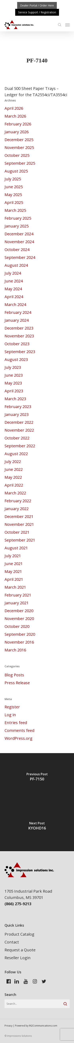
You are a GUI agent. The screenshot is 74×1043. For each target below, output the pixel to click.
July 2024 (13, 273)
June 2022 (14, 469)
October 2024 (17, 249)
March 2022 (15, 493)
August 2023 (16, 359)
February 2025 (18, 218)
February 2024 (18, 312)
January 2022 (17, 508)
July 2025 (13, 179)
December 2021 (19, 516)
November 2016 (19, 642)
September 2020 (20, 634)
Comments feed (19, 730)
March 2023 (15, 398)
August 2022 (16, 453)
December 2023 (19, 328)
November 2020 (19, 618)
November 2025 (19, 147)
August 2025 (16, 171)
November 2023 (19, 336)
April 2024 (14, 296)
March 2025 (15, 210)
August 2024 (16, 265)
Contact (12, 942)
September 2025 (20, 163)
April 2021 (14, 579)
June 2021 (14, 563)
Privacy (8, 1025)
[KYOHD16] (37, 826)
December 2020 (19, 610)
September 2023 (20, 351)
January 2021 (17, 603)
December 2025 (19, 139)
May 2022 (13, 477)
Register (12, 707)
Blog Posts (14, 675)
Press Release (17, 682)
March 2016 (15, 650)
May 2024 (13, 288)
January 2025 (17, 226)
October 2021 (17, 532)
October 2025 (17, 155)
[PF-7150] (37, 777)
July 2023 (13, 367)
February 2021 (18, 595)
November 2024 (19, 241)
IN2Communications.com (43, 1025)
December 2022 (19, 422)
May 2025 (13, 194)
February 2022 (18, 500)
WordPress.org (18, 738)
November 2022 (19, 430)
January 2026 (17, 131)
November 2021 (19, 524)
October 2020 (17, 626)
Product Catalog (19, 934)
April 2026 (14, 108)
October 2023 (17, 343)
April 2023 (14, 391)
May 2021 (13, 571)
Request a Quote (20, 950)
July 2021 (13, 555)
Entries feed (16, 722)
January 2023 (17, 414)
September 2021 (20, 540)
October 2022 (17, 438)
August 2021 (16, 548)
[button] (67, 25)
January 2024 (17, 320)
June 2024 (14, 281)
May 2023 (13, 383)
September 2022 (20, 445)
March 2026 (15, 116)
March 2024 (15, 304)
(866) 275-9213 (18, 903)
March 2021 (15, 587)
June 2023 (14, 375)
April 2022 (14, 485)
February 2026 (18, 124)
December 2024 (19, 234)
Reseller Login (18, 957)
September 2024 (20, 257)
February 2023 (18, 406)
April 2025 (14, 202)
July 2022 (13, 461)
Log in (10, 714)
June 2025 (14, 186)
